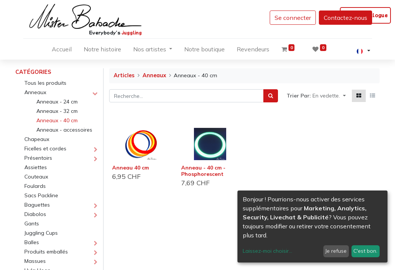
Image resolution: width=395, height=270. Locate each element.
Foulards (35, 186)
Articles (124, 75)
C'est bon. (365, 251)
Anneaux (35, 92)
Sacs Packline (41, 195)
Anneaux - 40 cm (57, 120)
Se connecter (293, 17)
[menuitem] (62, 51)
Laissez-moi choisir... (267, 251)
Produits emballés (46, 251)
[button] (329, 96)
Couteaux (36, 176)
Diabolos (35, 214)
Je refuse (336, 251)
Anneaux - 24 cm (57, 101)
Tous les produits (45, 83)
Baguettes (37, 204)
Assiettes (35, 167)
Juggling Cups (41, 233)
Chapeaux (36, 139)
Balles (31, 242)
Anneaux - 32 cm (57, 111)
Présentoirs (38, 157)
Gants (31, 223)
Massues (35, 261)
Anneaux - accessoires (64, 129)
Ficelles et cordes (45, 148)
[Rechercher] (270, 95)
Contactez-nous (345, 17)
